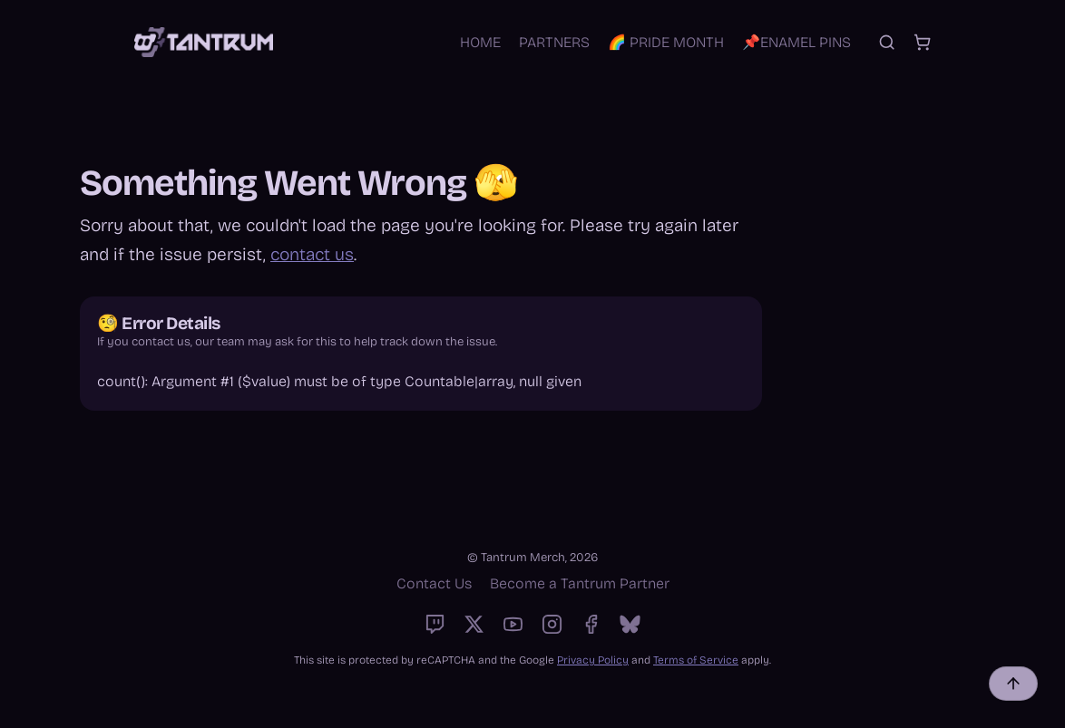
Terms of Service (695, 660)
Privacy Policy (593, 660)
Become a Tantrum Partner (579, 583)
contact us (312, 254)
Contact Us (434, 583)
